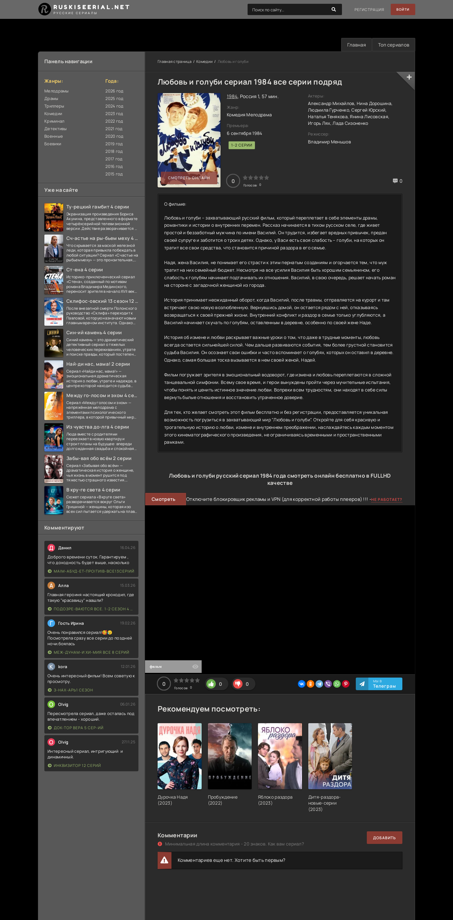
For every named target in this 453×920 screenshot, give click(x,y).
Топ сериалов (393, 45)
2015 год (114, 174)
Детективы (55, 129)
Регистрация (367, 9)
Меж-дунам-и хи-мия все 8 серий (88, 652)
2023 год (114, 114)
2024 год (114, 106)
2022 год (114, 121)
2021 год (113, 129)
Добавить (384, 838)
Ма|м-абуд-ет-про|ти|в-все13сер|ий (91, 571)
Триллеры (54, 106)
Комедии (53, 114)
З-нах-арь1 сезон (70, 690)
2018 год (114, 151)
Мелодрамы (56, 91)
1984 (232, 96)
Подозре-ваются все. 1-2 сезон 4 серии (91, 609)
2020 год (114, 136)
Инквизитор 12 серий (74, 765)
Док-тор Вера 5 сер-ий (75, 728)
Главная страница (175, 61)
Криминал (54, 121)
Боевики (52, 144)
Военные (53, 136)
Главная (354, 45)
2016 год (114, 166)
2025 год (114, 99)
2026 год (114, 91)
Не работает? (386, 499)
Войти (402, 9)
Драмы (51, 99)
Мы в (384, 684)
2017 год (113, 159)
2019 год (114, 144)
